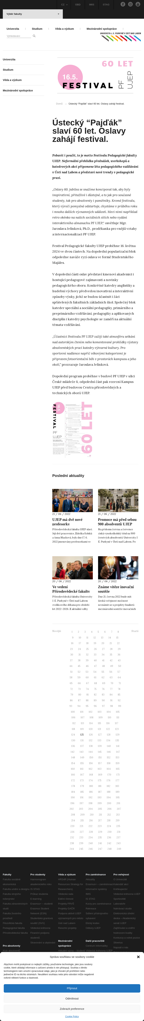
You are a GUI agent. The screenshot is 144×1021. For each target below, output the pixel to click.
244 (72, 848)
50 (119, 666)
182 (108, 786)
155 (82, 763)
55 (103, 671)
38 (79, 660)
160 (73, 768)
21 (111, 643)
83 (103, 694)
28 (111, 649)
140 (109, 746)
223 (100, 826)
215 (82, 820)
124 (73, 734)
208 (73, 814)
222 (90, 826)
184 (73, 791)
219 (117, 820)
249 (119, 848)
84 (111, 694)
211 (100, 814)
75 (95, 689)
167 (82, 774)
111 (117, 717)
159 (117, 763)
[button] (138, 957)
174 (91, 780)
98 (111, 706)
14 (110, 637)
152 (108, 757)
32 (87, 654)
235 (100, 837)
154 (73, 763)
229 (100, 831)
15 (117, 637)
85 (119, 694)
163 (99, 768)
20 (102, 643)
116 (108, 723)
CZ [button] (64, 4)
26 (95, 649)
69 (103, 683)
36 (119, 654)
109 (101, 717)
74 (87, 689)
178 (73, 786)
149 (82, 757)
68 (95, 683)
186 (91, 791)
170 (109, 774)
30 (71, 654)
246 (90, 848)
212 (109, 814)
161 (81, 768)
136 (73, 746)
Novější (56, 631)
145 (100, 751)
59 (79, 677)
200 (109, 803)
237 (118, 837)
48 (103, 666)
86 (71, 700)
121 (99, 729)
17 (80, 643)
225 (118, 826)
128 (108, 734)
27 (103, 649)
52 (79, 671)
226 (72, 831)
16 (72, 643)
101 (81, 711)
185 (82, 791)
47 (95, 666)
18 (87, 643)
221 (81, 826)
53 (87, 671)
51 (71, 671)
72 (71, 689)
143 (81, 751)
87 (79, 700)
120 (91, 729)
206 (109, 808)
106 (73, 717)
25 (87, 649)
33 (95, 654)
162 (90, 768)
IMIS (91, 4)
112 (74, 723)
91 (111, 700)
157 (100, 763)
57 (119, 671)
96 (95, 706)
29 (119, 649)
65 (71, 683)
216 (91, 820)
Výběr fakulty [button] (33, 14)
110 (109, 717)
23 (71, 649)
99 (119, 706)
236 (109, 837)
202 (72, 808)
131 (82, 740)
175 (99, 780)
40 (95, 660)
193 (99, 797)
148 (73, 757)
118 (73, 729)
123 (117, 729)
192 (90, 797)
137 (82, 746)
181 (99, 786)
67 (87, 683)
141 (117, 746)
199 (100, 803)
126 (91, 734)
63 (111, 677)
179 (82, 786)
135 (117, 740)
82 (95, 694)
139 (100, 746)
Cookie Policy (72, 1016)
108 (91, 717)
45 (79, 666)
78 (119, 689)
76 (103, 689)
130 (73, 740)
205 (100, 808)
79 (71, 694)
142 (72, 751)
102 (90, 711)
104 (109, 711)
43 (119, 660)
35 (111, 654)
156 (91, 763)
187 (100, 791)
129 (117, 734)
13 (102, 637)
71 (119, 683)
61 (95, 677)
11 (87, 637)
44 (70, 666)
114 (91, 723)
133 (99, 740)
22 (118, 643)
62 (103, 677)
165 (118, 768)
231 (118, 831)
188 (108, 791)
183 (117, 786)
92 (119, 700)
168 (91, 774)
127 (100, 734)
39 (87, 660)
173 (82, 780)
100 (73, 711)
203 (81, 808)
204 (90, 808)
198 (90, 803)
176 (108, 780)
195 (118, 797)
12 (95, 637)
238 (72, 843)
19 (95, 643)
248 (109, 848)
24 (79, 649)
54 (95, 671)
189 (117, 791)
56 (111, 671)
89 (95, 700)
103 (99, 711)
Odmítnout (72, 998)
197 (81, 803)
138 (91, 746)
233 (81, 837)
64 (119, 677)
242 (109, 843)
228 (91, 831)
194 (109, 797)
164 (109, 768)
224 (109, 826)
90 (103, 700)
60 (87, 677)
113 (82, 723)
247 (100, 848)
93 (70, 706)
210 (92, 814)
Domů (59, 103)
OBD (78, 4)
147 (118, 751)
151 (100, 757)
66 (79, 683)
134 (108, 740)
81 (87, 694)
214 (73, 820)
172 (73, 780)
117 (116, 723)
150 (91, 757)
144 (91, 751)
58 (71, 677)
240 (90, 843)
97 (103, 706)
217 (100, 820)
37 (71, 660)
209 (82, 814)
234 (90, 837)
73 (79, 689)
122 (108, 729)
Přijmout (72, 988)
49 (111, 666)
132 (90, 740)
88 (87, 700)
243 (118, 843)
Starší (134, 631)
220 (72, 826)
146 (109, 751)
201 (118, 803)
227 (82, 831)
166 (73, 774)
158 (108, 763)
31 (79, 654)
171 (118, 774)
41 (103, 660)
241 (100, 843)
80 (79, 694)
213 (118, 814)
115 (99, 723)
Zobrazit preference (72, 1008)
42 (111, 660)
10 (80, 637)
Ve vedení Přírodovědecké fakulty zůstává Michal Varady (71, 591)
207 (119, 808)
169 (100, 774)
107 (82, 717)
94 (78, 706)
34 (103, 654)
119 (82, 729)
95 (87, 706)
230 (109, 831)
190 (73, 797)
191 (81, 797)
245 (81, 848)
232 (72, 837)
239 (81, 843)
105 (118, 711)
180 (91, 786)
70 (111, 683)
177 (117, 780)
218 (108, 820)
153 (117, 757)
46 (87, 666)
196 (72, 803)
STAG (106, 4)
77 (111, 689)
